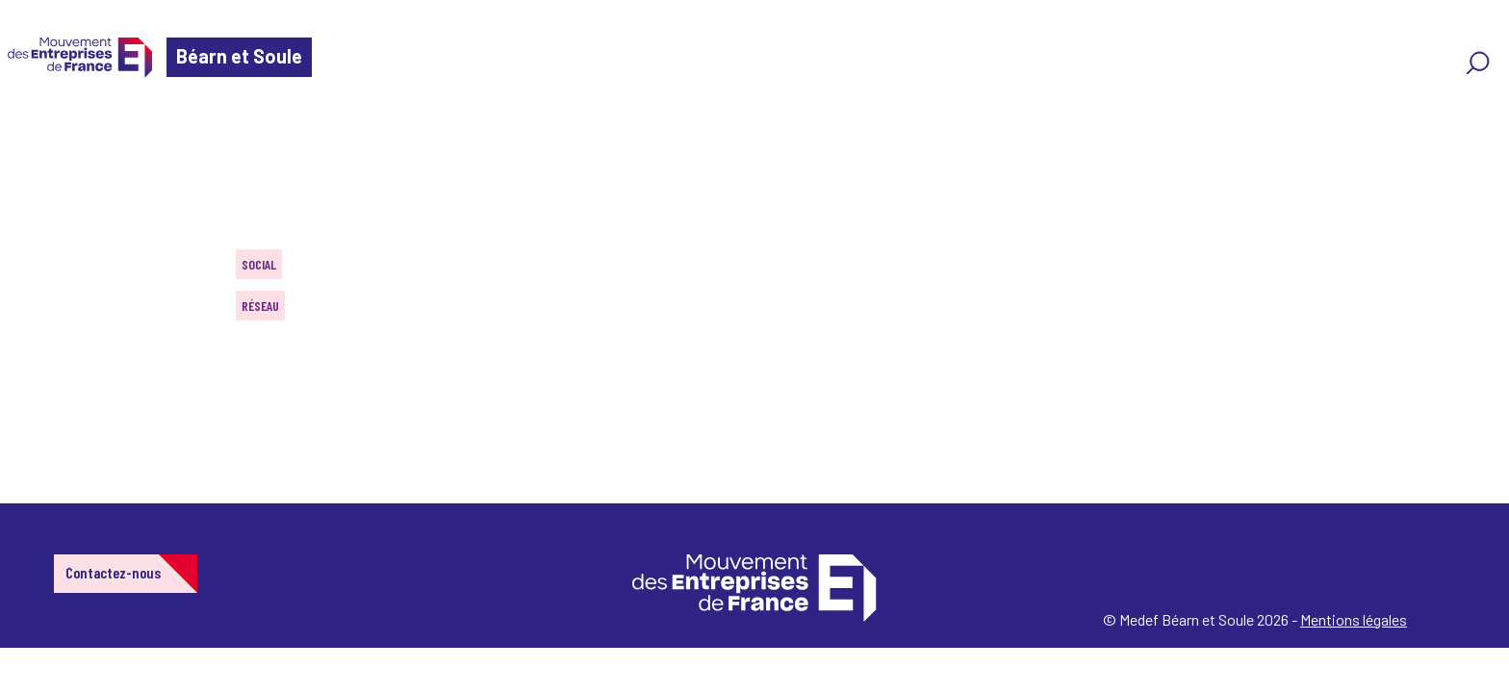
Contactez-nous (113, 572)
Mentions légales (1353, 619)
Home (42, 129)
